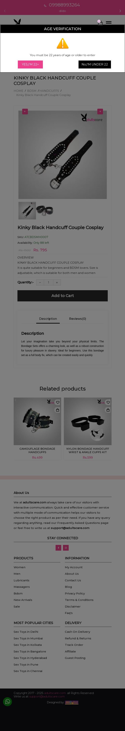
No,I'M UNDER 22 (95, 64)
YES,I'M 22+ (30, 64)
